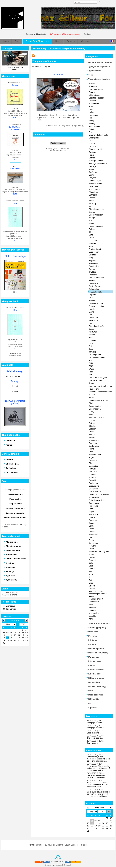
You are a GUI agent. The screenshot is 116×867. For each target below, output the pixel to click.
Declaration (94, 446)
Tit (90, 232)
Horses (92, 434)
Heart (91, 200)
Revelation (93, 280)
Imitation (92, 477)
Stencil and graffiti (96, 326)
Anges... (92, 457)
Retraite (92, 469)
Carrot (91, 175)
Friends (90, 665)
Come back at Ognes (98, 377)
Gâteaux (92, 101)
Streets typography (96, 627)
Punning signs (95, 180)
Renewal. (93, 607)
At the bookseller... (97, 500)
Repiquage (93, 483)
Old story (93, 426)
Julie (91, 220)
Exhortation (94, 289)
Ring (91, 109)
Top (58, 858)
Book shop (93, 517)
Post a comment (58, 143)
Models (92, 300)
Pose (91, 372)
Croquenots (94, 486)
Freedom (93, 275)
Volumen (93, 340)
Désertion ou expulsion (99, 494)
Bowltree (93, 243)
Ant (90, 346)
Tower (91, 383)
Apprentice (93, 560)
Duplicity (92, 295)
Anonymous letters (97, 306)
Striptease (93, 514)
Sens (91, 537)
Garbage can (94, 152)
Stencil (15, 386)
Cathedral (93, 195)
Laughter (93, 616)
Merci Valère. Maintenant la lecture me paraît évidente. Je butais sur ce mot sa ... (99, 768)
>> (109, 812)
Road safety (94, 266)
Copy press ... (92, 743)
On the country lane (97, 357)
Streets (92, 586)
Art (90, 577)
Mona (91, 169)
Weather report (95, 183)
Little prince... (94, 95)
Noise (91, 112)
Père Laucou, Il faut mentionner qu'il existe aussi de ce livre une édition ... (98, 759)
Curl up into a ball (96, 277)
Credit (91, 432)
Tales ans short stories (98, 623)
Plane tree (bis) (95, 149)
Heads (92, 309)
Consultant (93, 317)
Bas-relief (93, 472)
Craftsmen (93, 172)
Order (91, 549)
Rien (91, 463)
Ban (90, 375)
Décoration (93, 466)
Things (92, 218)
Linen (91, 238)
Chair (91, 403)
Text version (10, 609)
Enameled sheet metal (98, 135)
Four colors (94, 389)
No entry (92, 203)
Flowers (92, 546)
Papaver (92, 92)
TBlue (91, 414)
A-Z (90, 206)
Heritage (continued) (98, 163)
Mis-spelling (94, 613)
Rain (91, 323)
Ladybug (92, 178)
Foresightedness (96, 160)
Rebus (92, 229)
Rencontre (93, 506)
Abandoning (94, 440)
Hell (90, 118)
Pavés (91, 529)
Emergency (94, 138)
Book (89, 690)
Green (91, 329)
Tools (89, 75)
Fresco (92, 83)
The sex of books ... (95, 738)
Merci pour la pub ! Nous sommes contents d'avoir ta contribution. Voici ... (98, 785)
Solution (92, 429)
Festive (92, 540)
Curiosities (93, 531)
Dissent (92, 198)
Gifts (91, 563)
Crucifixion (93, 146)
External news (94, 674)
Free (91, 132)
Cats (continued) (96, 226)
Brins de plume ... (94, 733)
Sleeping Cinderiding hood (100, 392)
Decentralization (96, 215)
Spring (92, 523)
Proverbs (91, 636)
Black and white (96, 89)
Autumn (92, 474)
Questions (93, 543)
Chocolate (93, 283)
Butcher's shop (95, 380)
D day (91, 412)
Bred (91, 583)
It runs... (92, 554)
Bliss (91, 337)
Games (92, 589)
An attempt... (97, 292)
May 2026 (99, 807)
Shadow (92, 610)
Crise (91, 452)
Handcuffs (93, 534)
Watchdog (93, 263)
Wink (91, 604)
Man (91, 246)
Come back (94, 503)
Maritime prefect (96, 599)
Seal (91, 566)
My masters (92, 657)
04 (92, 821)
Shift (91, 363)
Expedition (93, 480)
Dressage (93, 460)
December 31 (95, 406)
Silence (92, 212)
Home (91, 449)
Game (91, 312)
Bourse (92, 569)
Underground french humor (100, 386)
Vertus (91, 526)
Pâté (91, 366)
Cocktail (92, 255)
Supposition (94, 252)
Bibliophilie (92, 699)
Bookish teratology (96, 686)
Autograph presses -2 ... (96, 723)
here (91, 619)
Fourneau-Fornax (95, 669)
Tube (91, 349)
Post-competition (95, 648)
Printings (91, 640)
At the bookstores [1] (15, 376)
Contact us (10, 606)
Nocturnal (93, 332)
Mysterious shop (96, 189)
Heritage (92, 166)
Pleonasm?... (94, 602)
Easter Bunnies (95, 286)
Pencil (91, 155)
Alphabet (91, 707)
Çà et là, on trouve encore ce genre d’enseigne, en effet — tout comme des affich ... (98, 794)
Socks (91, 223)
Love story (93, 240)
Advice (92, 143)
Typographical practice (98, 66)
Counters (93, 520)
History (92, 437)
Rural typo (92, 632)
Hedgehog (93, 115)
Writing (92, 123)
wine (91, 571)
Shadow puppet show (98, 400)
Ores (91, 297)
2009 (91, 574)
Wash (91, 369)
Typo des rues (94, 71)
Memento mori (95, 454)
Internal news (93, 661)
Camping (93, 443)
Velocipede (93, 186)
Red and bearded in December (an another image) (97, 593)
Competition (93, 682)
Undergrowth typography (99, 62)
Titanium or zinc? (96, 417)
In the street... (95, 497)
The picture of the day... (98, 79)
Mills (91, 106)
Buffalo (92, 129)
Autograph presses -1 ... (96, 728)
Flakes (92, 420)
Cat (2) (92, 557)
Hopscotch (93, 260)
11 (92, 823)
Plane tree (93, 192)
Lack (91, 343)
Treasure (93, 86)
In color (92, 394)
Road (91, 397)
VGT (91, 141)
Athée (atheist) (95, 249)
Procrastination (95, 126)
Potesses (93, 423)
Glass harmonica (96, 209)
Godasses (93, 489)
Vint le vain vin (95, 491)
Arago (91, 258)
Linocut (15, 391)
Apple (91, 511)
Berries (92, 158)
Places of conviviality (97, 653)
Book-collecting (94, 695)
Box (90, 315)
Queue (92, 269)
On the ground (95, 355)
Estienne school (96, 303)
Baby (91, 509)
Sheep (92, 121)
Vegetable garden (96, 98)
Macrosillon (94, 103)
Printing (91, 644)
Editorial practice (95, 678)
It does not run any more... (100, 551)
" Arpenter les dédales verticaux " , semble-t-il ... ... (98, 776)
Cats (91, 235)
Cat (90, 580)
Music (91, 360)
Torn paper (93, 352)
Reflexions (93, 320)
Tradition (92, 272)
